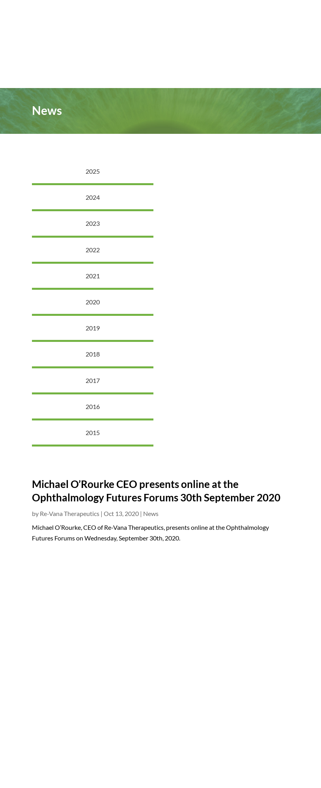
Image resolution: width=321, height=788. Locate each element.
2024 (93, 197)
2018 (93, 354)
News (151, 513)
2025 (93, 171)
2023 (93, 223)
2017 (93, 380)
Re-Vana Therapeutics (69, 513)
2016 (93, 406)
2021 (93, 276)
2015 (93, 432)
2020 (93, 302)
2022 (93, 249)
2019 (93, 328)
